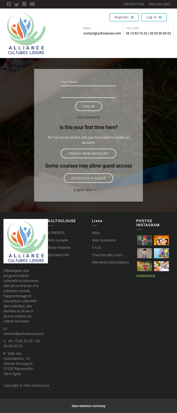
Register (124, 17)
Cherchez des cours (107, 255)
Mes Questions (104, 240)
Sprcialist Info (58, 255)
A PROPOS (56, 232)
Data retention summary (89, 406)
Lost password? (88, 117)
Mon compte (58, 240)
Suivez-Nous (145, 276)
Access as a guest (88, 178)
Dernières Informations (110, 262)
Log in (154, 17)
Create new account (88, 153)
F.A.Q (96, 247)
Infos (96, 232)
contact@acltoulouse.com (23, 333)
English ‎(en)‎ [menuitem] (159, 4)
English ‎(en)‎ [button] (83, 190)
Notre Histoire (59, 247)
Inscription (133, 4)
